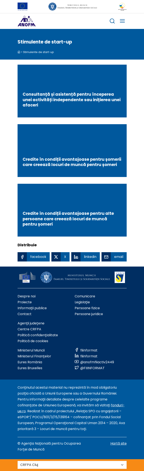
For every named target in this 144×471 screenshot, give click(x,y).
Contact (25, 314)
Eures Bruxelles (30, 368)
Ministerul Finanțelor (34, 356)
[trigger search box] (112, 22)
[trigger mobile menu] (122, 22)
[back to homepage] (19, 52)
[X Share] (60, 256)
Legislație (82, 302)
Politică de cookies (33, 341)
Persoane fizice (87, 308)
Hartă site (118, 443)
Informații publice (32, 308)
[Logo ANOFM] (27, 21)
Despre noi (27, 296)
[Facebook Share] (34, 256)
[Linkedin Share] (85, 256)
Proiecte (25, 302)
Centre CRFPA (29, 329)
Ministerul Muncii (31, 350)
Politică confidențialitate (38, 335)
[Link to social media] (86, 350)
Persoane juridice (89, 314)
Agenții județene (31, 323)
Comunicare (85, 296)
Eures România (30, 362)
